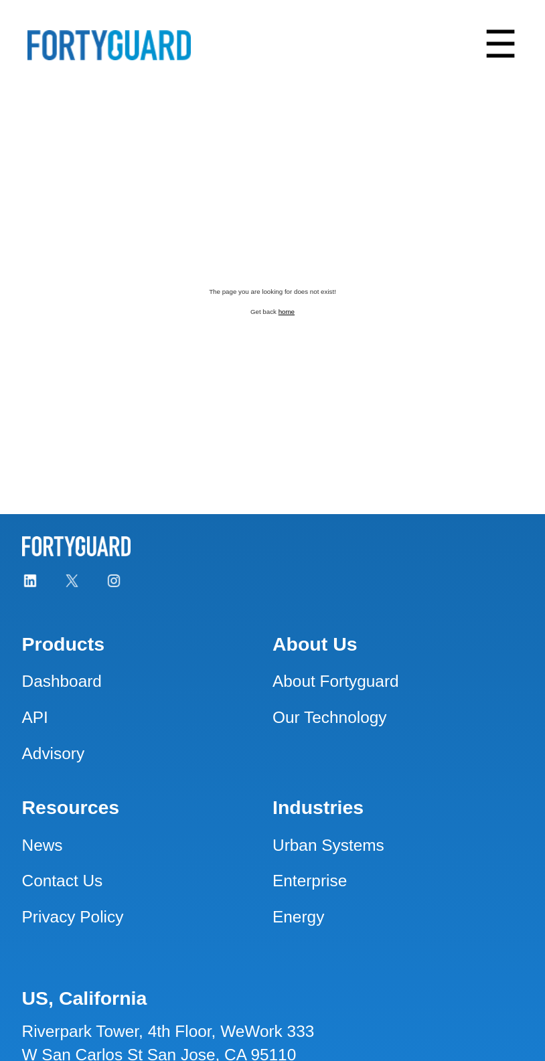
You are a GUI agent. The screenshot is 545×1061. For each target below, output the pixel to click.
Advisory (53, 753)
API (35, 717)
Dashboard (62, 681)
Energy (298, 917)
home (287, 311)
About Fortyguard (335, 681)
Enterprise (309, 881)
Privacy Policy (73, 917)
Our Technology (329, 717)
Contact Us (62, 881)
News (42, 845)
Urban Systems (328, 845)
